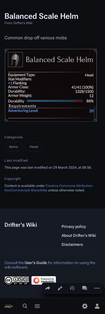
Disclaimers (72, 244)
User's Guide (36, 262)
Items (13, 147)
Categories (13, 137)
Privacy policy (74, 226)
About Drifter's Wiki (79, 235)
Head (34, 147)
